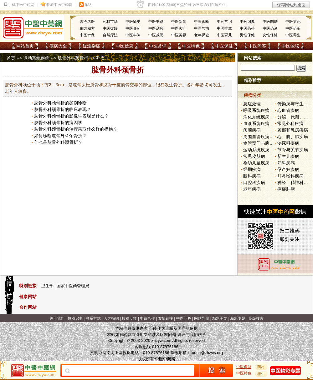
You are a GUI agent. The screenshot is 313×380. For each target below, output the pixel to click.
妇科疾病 (286, 162)
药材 (261, 367)
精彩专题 (237, 318)
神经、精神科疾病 (294, 182)
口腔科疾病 (254, 182)
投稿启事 (75, 318)
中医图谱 (270, 21)
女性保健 (270, 35)
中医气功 (201, 28)
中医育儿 (224, 35)
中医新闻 (178, 21)
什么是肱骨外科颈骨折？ (58, 142)
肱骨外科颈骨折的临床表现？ (62, 109)
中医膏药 (133, 28)
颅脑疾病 (252, 130)
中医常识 (158, 45)
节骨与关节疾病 (292, 149)
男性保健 (247, 35)
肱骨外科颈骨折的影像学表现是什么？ (71, 115)
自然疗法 (110, 35)
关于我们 (56, 318)
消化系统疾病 (256, 116)
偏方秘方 (87, 28)
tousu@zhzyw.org (207, 352)
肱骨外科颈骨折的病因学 (58, 122)
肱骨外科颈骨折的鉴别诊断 (60, 102)
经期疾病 (252, 169)
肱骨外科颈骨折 (73, 58)
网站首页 (25, 45)
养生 (261, 374)
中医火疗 (178, 28)
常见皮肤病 (254, 156)
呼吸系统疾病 (256, 110)
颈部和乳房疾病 (292, 130)
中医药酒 (270, 28)
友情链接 (165, 318)
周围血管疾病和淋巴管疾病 (269, 136)
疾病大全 (58, 45)
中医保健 (224, 45)
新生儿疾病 (288, 156)
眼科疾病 (252, 175)
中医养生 (292, 35)
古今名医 (87, 21)
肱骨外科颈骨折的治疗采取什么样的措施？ (75, 129)
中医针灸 (87, 35)
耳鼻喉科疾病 (290, 175)
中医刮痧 (155, 28)
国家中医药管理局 (73, 285)
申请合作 (147, 318)
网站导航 (201, 318)
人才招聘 (111, 318)
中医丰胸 (133, 35)
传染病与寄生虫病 (294, 103)
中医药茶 (247, 28)
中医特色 (191, 45)
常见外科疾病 (290, 123)
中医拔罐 (110, 28)
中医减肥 (155, 35)
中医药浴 (292, 28)
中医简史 (133, 21)
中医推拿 (224, 28)
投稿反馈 (129, 318)
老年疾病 (252, 189)
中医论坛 (290, 45)
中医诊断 (201, 21)
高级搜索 (256, 318)
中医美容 (178, 35)
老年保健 (201, 35)
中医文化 (292, 21)
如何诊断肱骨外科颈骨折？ (60, 135)
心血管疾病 (288, 110)
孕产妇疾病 (288, 169)
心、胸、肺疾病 (292, 136)
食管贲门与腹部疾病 (263, 143)
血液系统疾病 (256, 123)
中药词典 (247, 21)
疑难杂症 (91, 45)
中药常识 (224, 21)
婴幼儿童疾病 (256, 162)
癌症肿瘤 (286, 189)
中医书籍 (155, 21)
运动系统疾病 (36, 58)
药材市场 (110, 21)
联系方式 (93, 318)
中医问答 (257, 45)
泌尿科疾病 (288, 143)
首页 (11, 58)
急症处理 (252, 103)
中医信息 (124, 45)
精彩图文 (219, 318)
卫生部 (47, 285)
